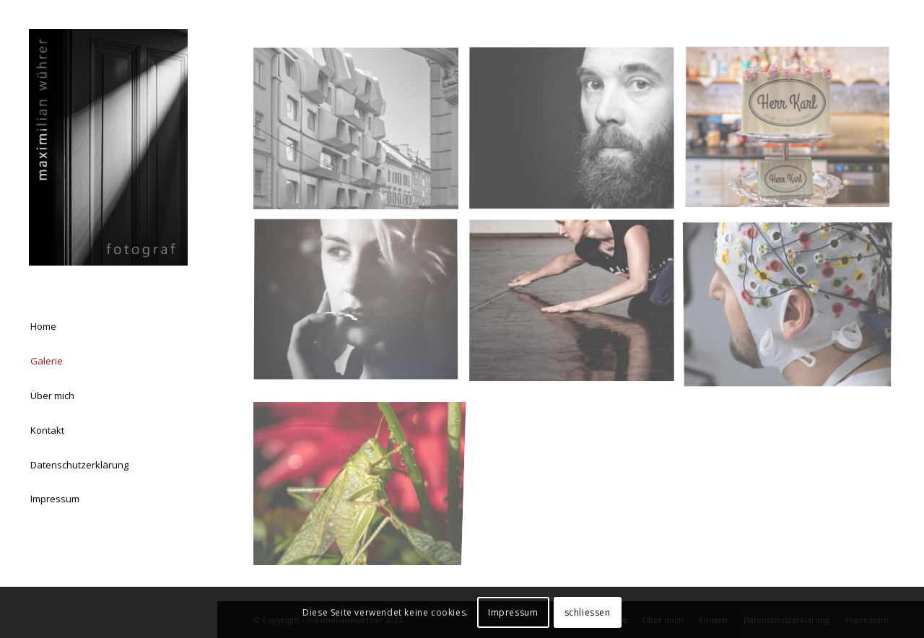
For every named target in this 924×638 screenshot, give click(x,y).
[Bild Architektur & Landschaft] (361, 134)
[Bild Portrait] (577, 134)
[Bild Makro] (361, 479)
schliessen (588, 612)
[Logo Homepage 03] (108, 147)
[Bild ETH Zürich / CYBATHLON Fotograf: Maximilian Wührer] (793, 306)
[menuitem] (108, 327)
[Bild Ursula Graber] (577, 306)
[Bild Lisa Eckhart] (361, 306)
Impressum (513, 612)
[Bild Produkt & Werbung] (793, 134)
